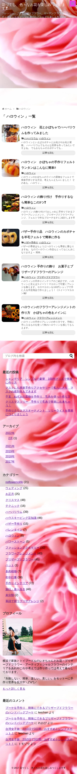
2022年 (10, 433)
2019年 (10, 451)
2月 (10, 438)
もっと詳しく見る (14, 688)
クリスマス (12, 499)
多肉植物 (11, 571)
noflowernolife (14, 482)
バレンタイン (13, 529)
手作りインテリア (16, 583)
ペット (9, 565)
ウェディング (13, 488)
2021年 (10, 446)
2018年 (10, 456)
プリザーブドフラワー (48, 277)
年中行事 (11, 577)
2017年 (10, 461)
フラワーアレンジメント (49, 318)
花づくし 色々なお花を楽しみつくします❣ (33, 6)
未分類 (9, 595)
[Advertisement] (38, 64)
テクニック (12, 505)
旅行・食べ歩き (15, 589)
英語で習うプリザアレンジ (22, 601)
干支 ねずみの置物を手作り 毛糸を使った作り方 (37, 396)
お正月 (9, 493)
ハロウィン (45, 138)
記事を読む (48, 152)
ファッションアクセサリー (22, 547)
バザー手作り (31, 242)
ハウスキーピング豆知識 (21, 517)
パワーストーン (15, 541)
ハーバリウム (31, 138)
